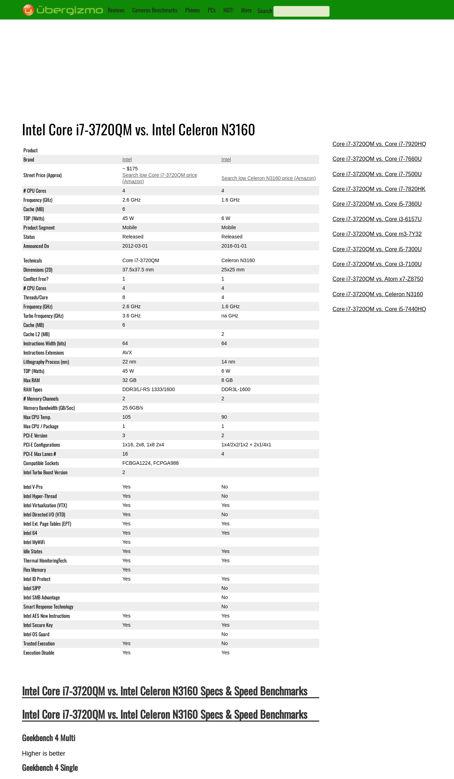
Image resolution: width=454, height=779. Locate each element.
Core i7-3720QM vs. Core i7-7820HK (378, 189)
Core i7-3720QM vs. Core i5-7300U (377, 249)
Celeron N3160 (238, 150)
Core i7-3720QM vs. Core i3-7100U (377, 264)
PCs (212, 10)
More (246, 10)
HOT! (228, 10)
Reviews (116, 10)
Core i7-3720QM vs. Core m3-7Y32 (377, 234)
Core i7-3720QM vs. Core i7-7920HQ (379, 144)
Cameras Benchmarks (154, 10)
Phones (192, 10)
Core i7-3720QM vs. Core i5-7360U (377, 204)
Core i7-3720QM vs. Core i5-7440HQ (379, 309)
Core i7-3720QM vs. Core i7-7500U (377, 174)
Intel (127, 159)
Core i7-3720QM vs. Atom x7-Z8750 (377, 279)
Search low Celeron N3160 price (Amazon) (268, 178)
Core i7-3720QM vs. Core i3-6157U (377, 219)
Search (265, 10)
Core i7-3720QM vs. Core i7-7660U (377, 159)
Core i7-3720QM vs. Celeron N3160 (377, 294)
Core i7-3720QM (140, 150)
